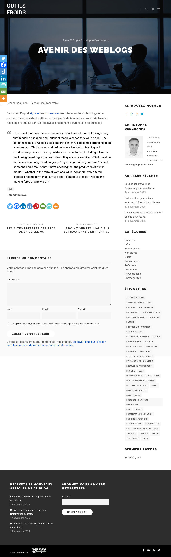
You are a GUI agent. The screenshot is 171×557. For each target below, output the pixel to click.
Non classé (131, 252)
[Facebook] (17, 203)
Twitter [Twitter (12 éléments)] (144, 434)
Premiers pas (132, 261)
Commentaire (13, 279)
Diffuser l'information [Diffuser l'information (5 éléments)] (138, 327)
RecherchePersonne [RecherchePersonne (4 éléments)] (136, 419)
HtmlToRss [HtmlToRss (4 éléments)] (151, 346)
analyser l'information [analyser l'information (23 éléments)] (138, 303)
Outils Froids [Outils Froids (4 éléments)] (133, 395)
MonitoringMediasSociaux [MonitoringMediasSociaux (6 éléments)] (140, 381)
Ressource (131, 269)
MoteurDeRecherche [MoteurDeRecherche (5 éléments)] (137, 385)
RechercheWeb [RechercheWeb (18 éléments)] (134, 424)
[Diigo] (30, 203)
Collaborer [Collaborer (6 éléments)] (132, 312)
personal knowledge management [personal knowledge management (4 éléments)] (137, 402)
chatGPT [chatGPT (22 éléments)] (130, 307)
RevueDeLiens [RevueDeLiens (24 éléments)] (152, 424)
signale (34, 113)
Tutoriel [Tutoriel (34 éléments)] (131, 434)
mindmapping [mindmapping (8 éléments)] (153, 376)
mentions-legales (19, 552)
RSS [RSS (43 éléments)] (128, 429)
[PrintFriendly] (49, 203)
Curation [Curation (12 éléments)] (154, 317)
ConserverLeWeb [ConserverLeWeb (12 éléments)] (151, 312)
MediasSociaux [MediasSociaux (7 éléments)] (134, 376)
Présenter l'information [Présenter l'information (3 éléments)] (139, 414)
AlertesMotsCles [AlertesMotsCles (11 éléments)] (135, 298)
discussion (52, 113)
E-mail (45, 309)
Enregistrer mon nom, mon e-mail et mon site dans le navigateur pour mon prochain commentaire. (55, 324)
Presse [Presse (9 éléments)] (138, 409)
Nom (9, 309)
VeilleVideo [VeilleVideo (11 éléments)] (132, 438)
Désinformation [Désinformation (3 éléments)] (134, 332)
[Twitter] (10, 203)
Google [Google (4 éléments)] (149, 342)
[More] (56, 203)
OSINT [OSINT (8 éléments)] (154, 385)
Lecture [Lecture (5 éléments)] (130, 371)
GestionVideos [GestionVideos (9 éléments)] (133, 342)
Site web (81, 309)
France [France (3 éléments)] (156, 337)
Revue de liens (133, 273)
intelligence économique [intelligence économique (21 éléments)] (139, 361)
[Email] (43, 203)
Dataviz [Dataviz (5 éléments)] (130, 322)
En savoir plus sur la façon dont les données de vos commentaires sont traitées (56, 343)
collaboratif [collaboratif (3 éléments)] (146, 307)
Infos (127, 244)
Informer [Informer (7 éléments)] (131, 351)
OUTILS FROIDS (16, 9)
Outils (128, 256)
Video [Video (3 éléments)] (145, 438)
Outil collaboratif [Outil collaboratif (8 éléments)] (136, 390)
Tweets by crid (133, 457)
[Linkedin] (23, 203)
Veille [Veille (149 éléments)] (155, 434)
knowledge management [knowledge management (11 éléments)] (139, 366)
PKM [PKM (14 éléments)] (128, 409)
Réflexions (130, 265)
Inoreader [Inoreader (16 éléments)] (145, 351)
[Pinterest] (36, 203)
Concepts (130, 240)
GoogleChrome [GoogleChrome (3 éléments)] (134, 346)
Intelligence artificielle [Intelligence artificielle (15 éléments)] (139, 356)
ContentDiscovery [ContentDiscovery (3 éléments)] (136, 317)
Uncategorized (133, 278)
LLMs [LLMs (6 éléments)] (141, 371)
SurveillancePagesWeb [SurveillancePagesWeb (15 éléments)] (146, 429)
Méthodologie (132, 248)
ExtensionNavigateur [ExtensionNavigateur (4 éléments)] (137, 337)
